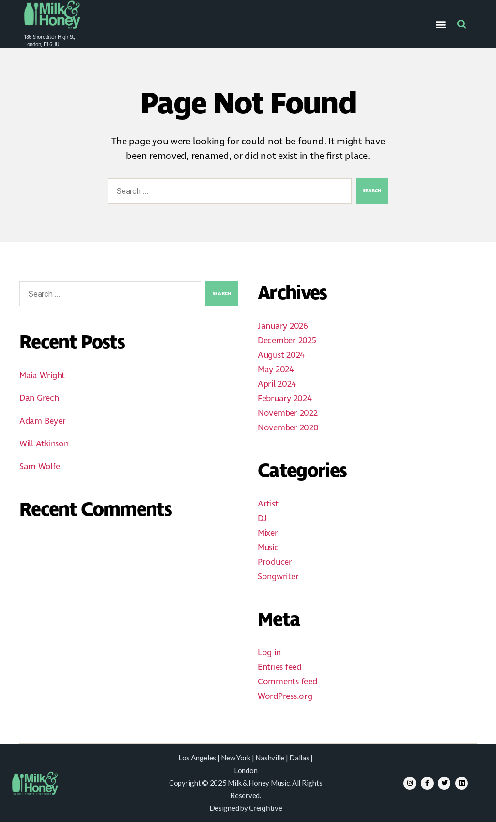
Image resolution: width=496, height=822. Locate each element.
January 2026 (283, 326)
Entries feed (279, 667)
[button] (441, 24)
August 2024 (281, 355)
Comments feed (287, 682)
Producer (275, 562)
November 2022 (288, 413)
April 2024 (277, 384)
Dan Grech (39, 398)
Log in (269, 653)
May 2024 (276, 370)
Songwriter (278, 577)
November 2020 (288, 428)
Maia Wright (42, 375)
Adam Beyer (42, 421)
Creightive (265, 809)
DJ (262, 518)
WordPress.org (285, 696)
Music (268, 547)
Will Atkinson (44, 444)
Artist (268, 504)
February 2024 (285, 399)
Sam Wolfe (39, 467)
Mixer (268, 533)
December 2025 (287, 341)
